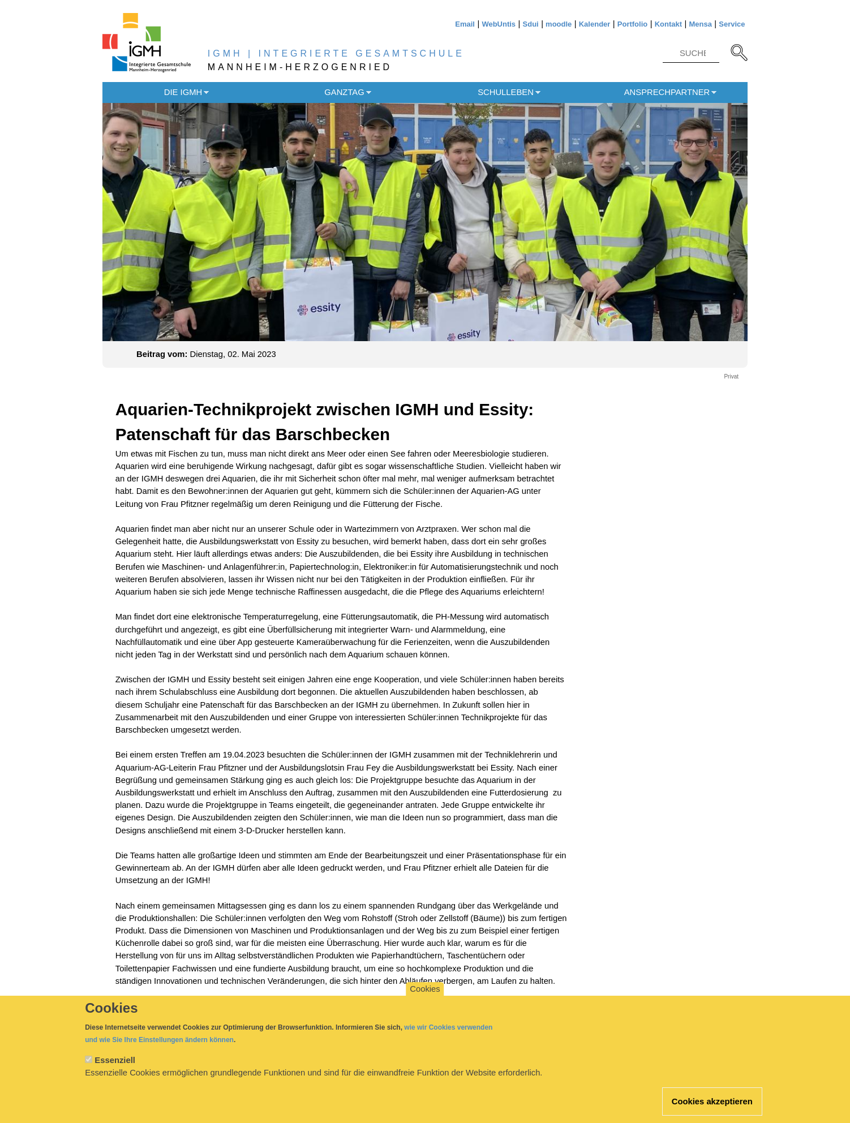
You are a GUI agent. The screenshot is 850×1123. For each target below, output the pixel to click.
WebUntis (499, 24)
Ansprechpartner (667, 92)
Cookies (425, 999)
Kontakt (668, 24)
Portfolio (632, 24)
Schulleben (506, 92)
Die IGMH (183, 92)
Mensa (700, 24)
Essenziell (115, 1070)
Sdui (531, 24)
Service (732, 24)
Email (465, 24)
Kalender (595, 24)
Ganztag (344, 92)
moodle (559, 24)
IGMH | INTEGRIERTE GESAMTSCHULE (336, 53)
